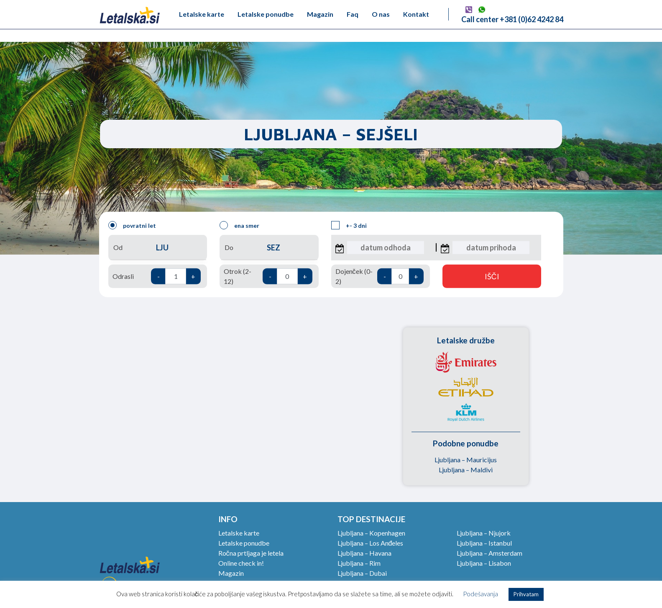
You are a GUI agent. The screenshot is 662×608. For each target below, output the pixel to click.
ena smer (239, 225)
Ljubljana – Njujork (484, 533)
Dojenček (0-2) (379, 276)
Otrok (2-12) (268, 276)
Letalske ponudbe (266, 14)
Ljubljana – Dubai (362, 573)
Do (269, 248)
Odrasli (156, 276)
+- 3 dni (349, 225)
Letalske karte (201, 14)
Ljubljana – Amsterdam (489, 553)
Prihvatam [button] (526, 594)
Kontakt (416, 14)
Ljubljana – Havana (364, 553)
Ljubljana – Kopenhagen (371, 533)
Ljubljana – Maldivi (466, 470)
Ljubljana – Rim (359, 563)
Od (157, 248)
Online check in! (241, 563)
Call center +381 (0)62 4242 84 (512, 19)
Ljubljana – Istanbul (484, 543)
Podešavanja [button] (480, 594)
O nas (381, 14)
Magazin (320, 14)
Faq (352, 14)
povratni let (132, 225)
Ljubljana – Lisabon (484, 563)
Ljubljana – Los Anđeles (370, 543)
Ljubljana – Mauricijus (466, 460)
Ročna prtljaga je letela (251, 553)
